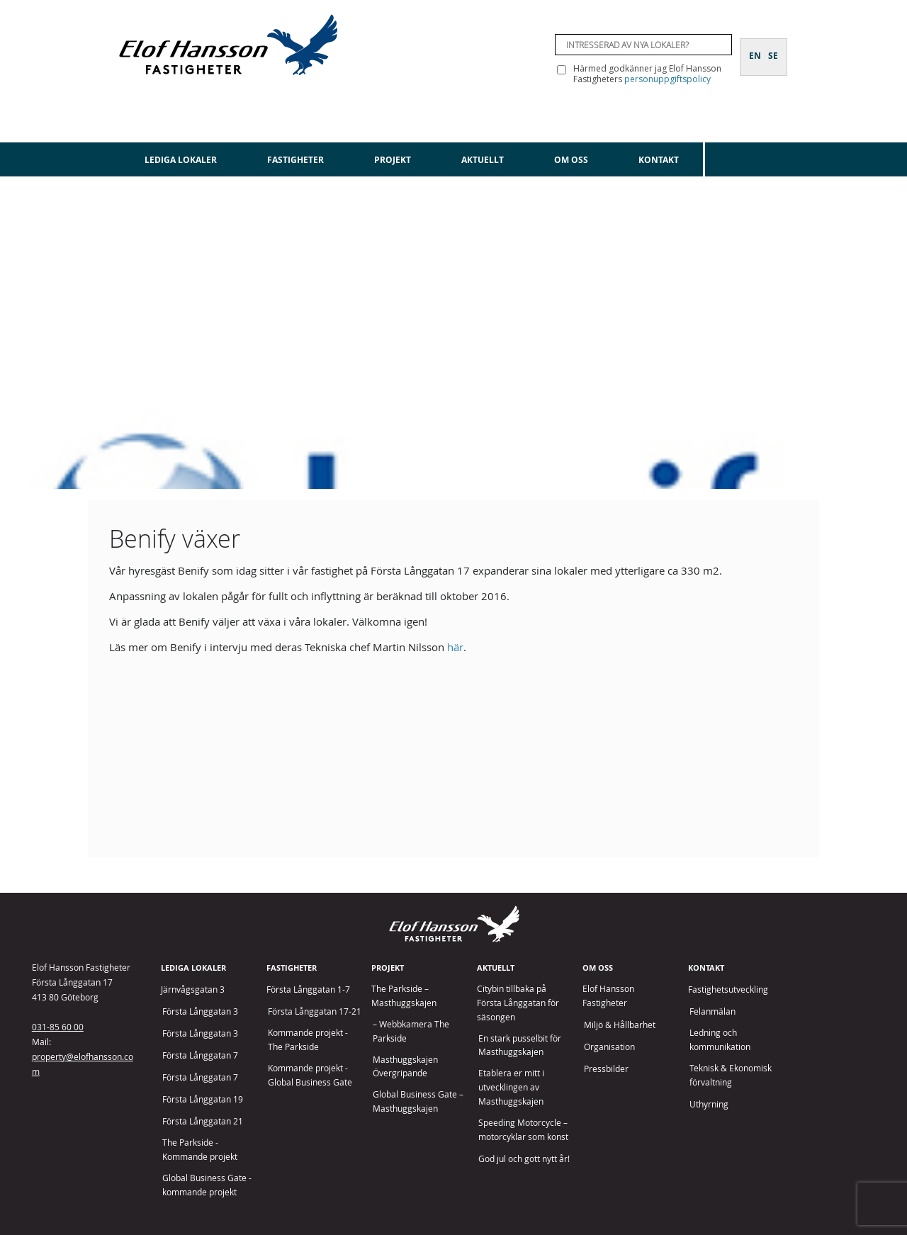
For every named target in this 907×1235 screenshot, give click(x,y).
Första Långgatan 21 (202, 1121)
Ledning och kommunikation (719, 1039)
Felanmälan (712, 1011)
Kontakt (658, 160)
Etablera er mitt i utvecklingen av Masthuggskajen (511, 1087)
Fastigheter (295, 160)
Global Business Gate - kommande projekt (207, 1185)
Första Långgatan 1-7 (308, 989)
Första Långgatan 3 (200, 1011)
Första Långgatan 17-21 (314, 1011)
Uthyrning (708, 1104)
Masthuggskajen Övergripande (405, 1066)
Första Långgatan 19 (202, 1099)
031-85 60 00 (58, 1026)
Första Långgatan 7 (200, 1055)
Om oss (571, 160)
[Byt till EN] (755, 47)
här (455, 647)
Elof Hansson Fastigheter (608, 995)
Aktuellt (482, 160)
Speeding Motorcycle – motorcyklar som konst (523, 1129)
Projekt (392, 160)
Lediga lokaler (181, 160)
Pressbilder (606, 1069)
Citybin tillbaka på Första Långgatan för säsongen (518, 1002)
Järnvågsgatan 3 (193, 989)
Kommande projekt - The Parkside (308, 1039)
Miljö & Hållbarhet (619, 1025)
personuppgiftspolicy (667, 79)
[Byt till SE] (773, 47)
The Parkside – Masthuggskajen (403, 995)
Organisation (609, 1047)
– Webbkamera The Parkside (411, 1031)
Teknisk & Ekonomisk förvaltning (730, 1075)
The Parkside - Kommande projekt (199, 1149)
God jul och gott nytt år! (524, 1159)
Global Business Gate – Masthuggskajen (418, 1101)
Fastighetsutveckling (728, 989)
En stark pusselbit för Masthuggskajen (519, 1045)
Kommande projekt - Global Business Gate (310, 1075)
